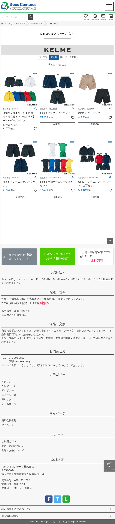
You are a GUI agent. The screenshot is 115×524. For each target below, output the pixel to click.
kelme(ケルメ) (36, 23)
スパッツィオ (8, 394)
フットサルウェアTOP (15, 23)
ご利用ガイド (105, 279)
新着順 (72, 57)
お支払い (57, 272)
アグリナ (6, 381)
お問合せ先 (57, 351)
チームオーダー (10, 403)
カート (111, 19)
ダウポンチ (7, 390)
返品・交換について (12, 450)
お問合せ (103, 19)
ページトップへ (110, 241)
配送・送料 (57, 292)
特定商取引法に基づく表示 (16, 509)
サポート (57, 434)
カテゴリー (57, 374)
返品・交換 (57, 324)
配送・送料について (12, 445)
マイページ (95, 19)
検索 (30, 16)
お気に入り (85, 19)
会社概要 (57, 460)
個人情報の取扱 (10, 516)
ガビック (6, 399)
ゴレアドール (8, 386)
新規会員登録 (8, 420)
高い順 (63, 57)
